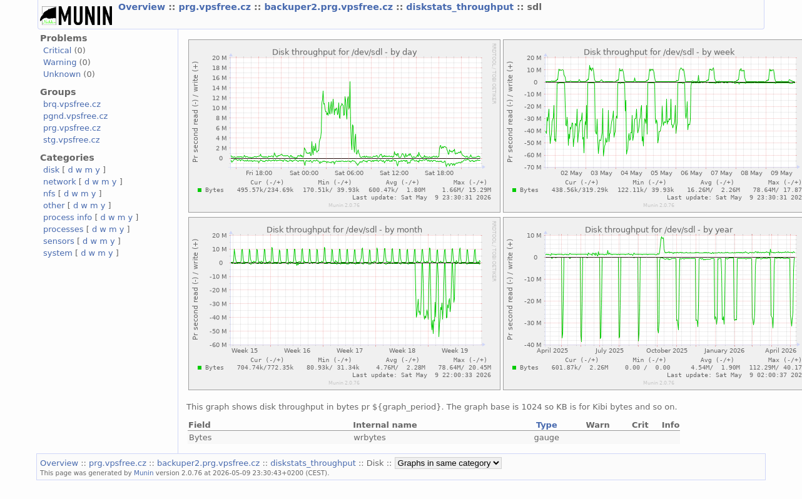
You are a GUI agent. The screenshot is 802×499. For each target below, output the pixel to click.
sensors (58, 241)
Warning (59, 62)
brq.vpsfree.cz (72, 104)
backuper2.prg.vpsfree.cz (330, 7)
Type (546, 425)
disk (51, 169)
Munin (144, 472)
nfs (49, 193)
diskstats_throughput (461, 7)
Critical (57, 50)
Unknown (62, 74)
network (59, 181)
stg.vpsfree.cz (71, 139)
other (54, 205)
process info (67, 217)
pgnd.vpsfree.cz (75, 116)
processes (63, 229)
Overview (143, 7)
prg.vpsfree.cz (217, 7)
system (58, 253)
